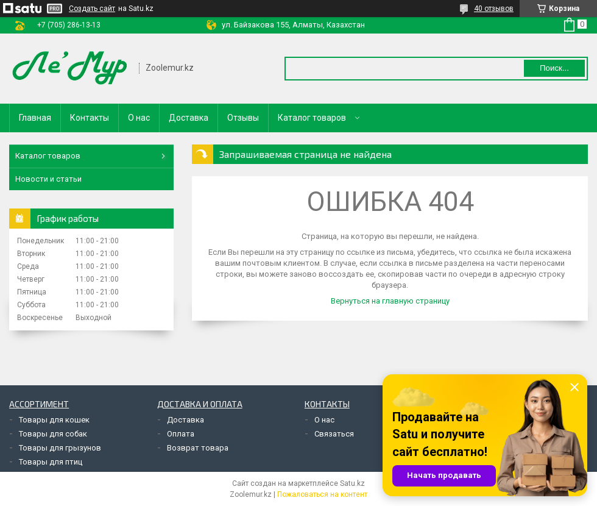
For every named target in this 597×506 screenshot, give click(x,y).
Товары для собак (53, 433)
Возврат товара (197, 447)
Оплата (180, 433)
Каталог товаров (312, 118)
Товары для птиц (50, 461)
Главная (35, 118)
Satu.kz (352, 483)
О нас (139, 118)
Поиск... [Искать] (554, 68)
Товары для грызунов (60, 447)
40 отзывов (494, 8)
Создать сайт (92, 8)
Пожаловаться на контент (322, 494)
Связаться (334, 433)
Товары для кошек (54, 419)
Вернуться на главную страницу (390, 300)
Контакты (89, 118)
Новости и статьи (48, 179)
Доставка (188, 118)
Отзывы (243, 118)
